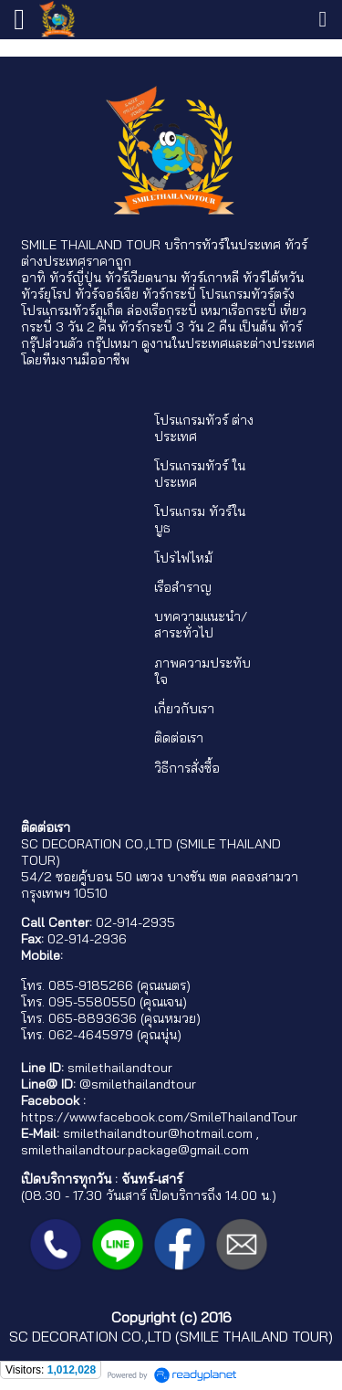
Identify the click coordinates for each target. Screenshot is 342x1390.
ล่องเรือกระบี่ (162, 310)
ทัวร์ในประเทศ (241, 245)
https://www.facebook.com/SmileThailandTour (159, 1117)
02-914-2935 (135, 922)
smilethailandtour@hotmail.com (158, 1133)
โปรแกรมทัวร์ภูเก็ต (72, 310)
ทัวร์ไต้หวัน (273, 277)
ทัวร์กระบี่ (169, 294)
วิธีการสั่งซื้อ (187, 768)
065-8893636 (92, 1018)
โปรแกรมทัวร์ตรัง (247, 294)
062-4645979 (90, 1035)
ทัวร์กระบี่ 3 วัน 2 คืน (177, 327)
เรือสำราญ (183, 587)
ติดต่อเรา (178, 738)
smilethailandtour (119, 1067)
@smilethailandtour (137, 1084)
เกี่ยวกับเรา (184, 708)
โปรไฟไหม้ (183, 558)
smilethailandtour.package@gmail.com (135, 1150)
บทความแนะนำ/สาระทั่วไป (200, 624)
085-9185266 (90, 985)
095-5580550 (92, 1002)
